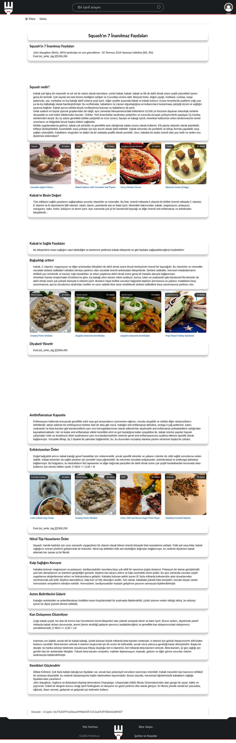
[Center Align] (160, 5)
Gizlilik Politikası (89, 735)
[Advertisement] (118, 73)
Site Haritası (90, 726)
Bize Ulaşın (146, 726)
